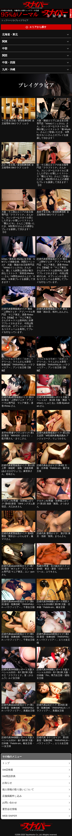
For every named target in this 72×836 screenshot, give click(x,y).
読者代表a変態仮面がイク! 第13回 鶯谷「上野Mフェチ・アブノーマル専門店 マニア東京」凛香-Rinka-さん (18, 401)
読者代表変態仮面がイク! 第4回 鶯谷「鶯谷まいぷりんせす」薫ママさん (17, 536)
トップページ (7, 20)
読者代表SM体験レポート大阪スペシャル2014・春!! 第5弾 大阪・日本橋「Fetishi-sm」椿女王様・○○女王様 (18, 741)
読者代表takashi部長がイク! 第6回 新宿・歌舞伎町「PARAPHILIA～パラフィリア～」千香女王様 (18, 604)
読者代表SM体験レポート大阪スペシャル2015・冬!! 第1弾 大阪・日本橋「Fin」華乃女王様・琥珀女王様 (53, 674)
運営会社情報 (9, 809)
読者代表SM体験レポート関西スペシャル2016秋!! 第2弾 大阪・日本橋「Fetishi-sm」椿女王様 (53, 604)
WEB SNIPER (9, 815)
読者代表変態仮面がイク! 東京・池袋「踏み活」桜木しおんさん (53, 310)
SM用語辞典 (8, 776)
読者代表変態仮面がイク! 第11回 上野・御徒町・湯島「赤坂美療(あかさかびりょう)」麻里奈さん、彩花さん (18, 469)
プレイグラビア (21, 20)
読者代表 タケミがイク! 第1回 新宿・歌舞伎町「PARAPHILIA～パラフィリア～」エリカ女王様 (53, 740)
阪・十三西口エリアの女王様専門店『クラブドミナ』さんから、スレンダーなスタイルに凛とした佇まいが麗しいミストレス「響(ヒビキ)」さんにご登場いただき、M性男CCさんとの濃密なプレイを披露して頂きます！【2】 (53, 174)
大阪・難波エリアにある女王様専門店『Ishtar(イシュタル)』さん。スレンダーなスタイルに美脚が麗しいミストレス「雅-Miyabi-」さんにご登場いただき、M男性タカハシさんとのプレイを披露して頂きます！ (53, 129)
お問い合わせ (9, 802)
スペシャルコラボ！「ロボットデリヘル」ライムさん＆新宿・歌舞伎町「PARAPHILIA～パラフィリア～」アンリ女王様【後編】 (18, 365)
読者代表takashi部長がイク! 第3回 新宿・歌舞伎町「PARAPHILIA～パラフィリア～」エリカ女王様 (53, 638)
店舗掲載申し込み (12, 796)
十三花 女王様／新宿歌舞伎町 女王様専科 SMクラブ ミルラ (18, 122)
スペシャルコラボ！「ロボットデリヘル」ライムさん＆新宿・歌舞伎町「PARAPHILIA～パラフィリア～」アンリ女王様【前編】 (53, 365)
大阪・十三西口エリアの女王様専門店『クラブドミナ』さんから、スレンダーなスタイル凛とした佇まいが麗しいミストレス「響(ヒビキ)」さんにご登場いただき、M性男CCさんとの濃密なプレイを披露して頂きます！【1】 (18, 222)
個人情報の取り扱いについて (18, 789)
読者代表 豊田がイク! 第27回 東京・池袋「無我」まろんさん (53, 535)
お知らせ (7, 783)
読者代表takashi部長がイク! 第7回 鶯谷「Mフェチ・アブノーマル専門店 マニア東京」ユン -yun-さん (18, 570)
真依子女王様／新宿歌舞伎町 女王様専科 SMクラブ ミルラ (53, 213)
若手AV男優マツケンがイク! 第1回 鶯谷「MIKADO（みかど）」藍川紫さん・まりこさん (18, 435)
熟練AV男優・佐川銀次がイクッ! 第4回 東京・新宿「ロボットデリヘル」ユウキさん (53, 569)
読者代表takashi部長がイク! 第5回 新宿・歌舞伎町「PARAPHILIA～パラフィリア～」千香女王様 (18, 637)
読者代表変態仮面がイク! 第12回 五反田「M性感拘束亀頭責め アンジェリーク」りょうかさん (53, 435)
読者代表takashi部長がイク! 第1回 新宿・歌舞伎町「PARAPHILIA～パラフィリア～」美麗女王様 (18, 708)
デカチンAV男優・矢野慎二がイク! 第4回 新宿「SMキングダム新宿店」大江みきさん (18, 503)
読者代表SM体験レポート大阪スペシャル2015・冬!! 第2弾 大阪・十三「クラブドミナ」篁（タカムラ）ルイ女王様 (18, 674)
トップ (6, 763)
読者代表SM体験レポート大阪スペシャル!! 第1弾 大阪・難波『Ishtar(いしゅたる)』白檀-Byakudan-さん (53, 401)
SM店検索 (7, 769)
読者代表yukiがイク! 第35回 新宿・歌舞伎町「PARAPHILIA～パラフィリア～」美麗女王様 (53, 708)
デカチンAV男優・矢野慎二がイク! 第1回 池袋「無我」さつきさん (53, 503)
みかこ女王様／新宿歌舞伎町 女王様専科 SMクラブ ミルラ (18, 166)
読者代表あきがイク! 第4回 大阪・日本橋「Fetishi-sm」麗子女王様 (53, 468)
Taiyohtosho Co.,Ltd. (33, 835)
